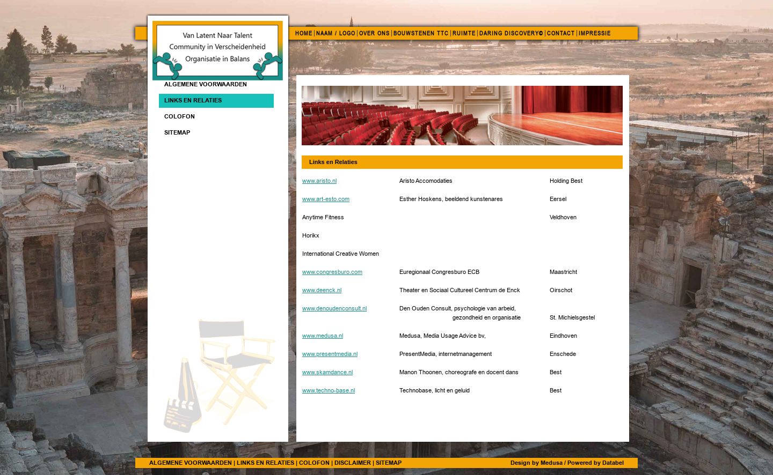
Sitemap (177, 132)
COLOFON (314, 462)
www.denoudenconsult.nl (334, 309)
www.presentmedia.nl (330, 354)
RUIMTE (464, 33)
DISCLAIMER (352, 462)
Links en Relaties (193, 100)
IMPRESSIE (595, 33)
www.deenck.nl (321, 290)
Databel (613, 462)
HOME (303, 33)
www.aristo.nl (319, 181)
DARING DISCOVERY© (511, 33)
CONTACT (561, 33)
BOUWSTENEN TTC (421, 33)
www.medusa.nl (322, 336)
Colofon (179, 116)
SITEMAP (389, 462)
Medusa (552, 462)
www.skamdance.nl (327, 372)
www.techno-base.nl (328, 391)
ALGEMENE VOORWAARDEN (205, 84)
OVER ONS (374, 33)
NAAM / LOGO (335, 33)
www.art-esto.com (325, 199)
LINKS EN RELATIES (265, 462)
